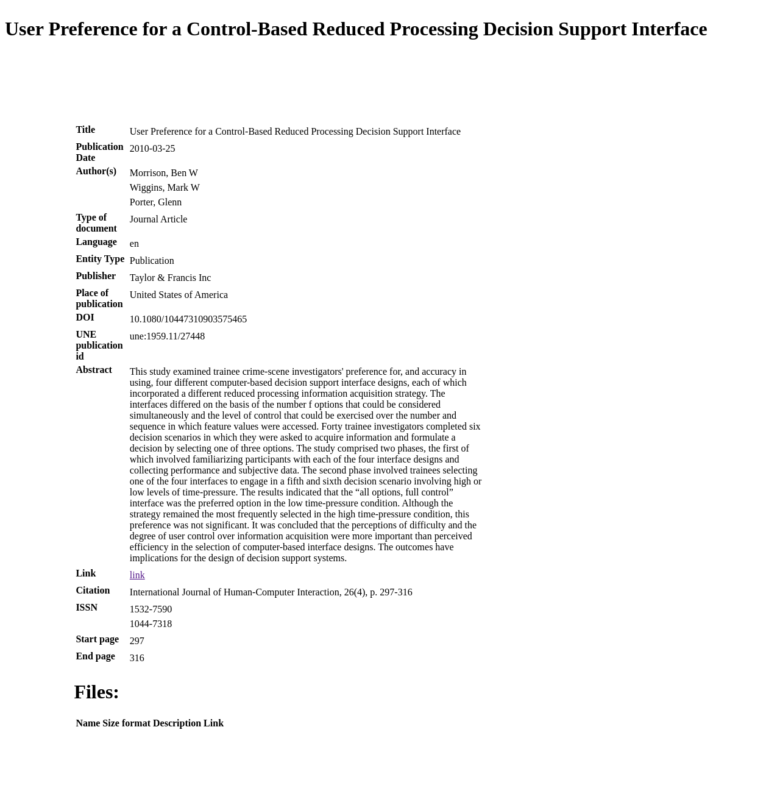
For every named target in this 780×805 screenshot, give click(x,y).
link (137, 575)
